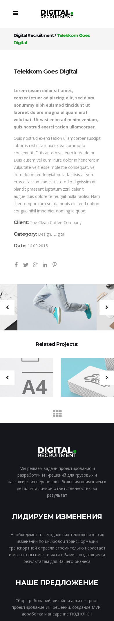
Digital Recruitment (34, 35)
